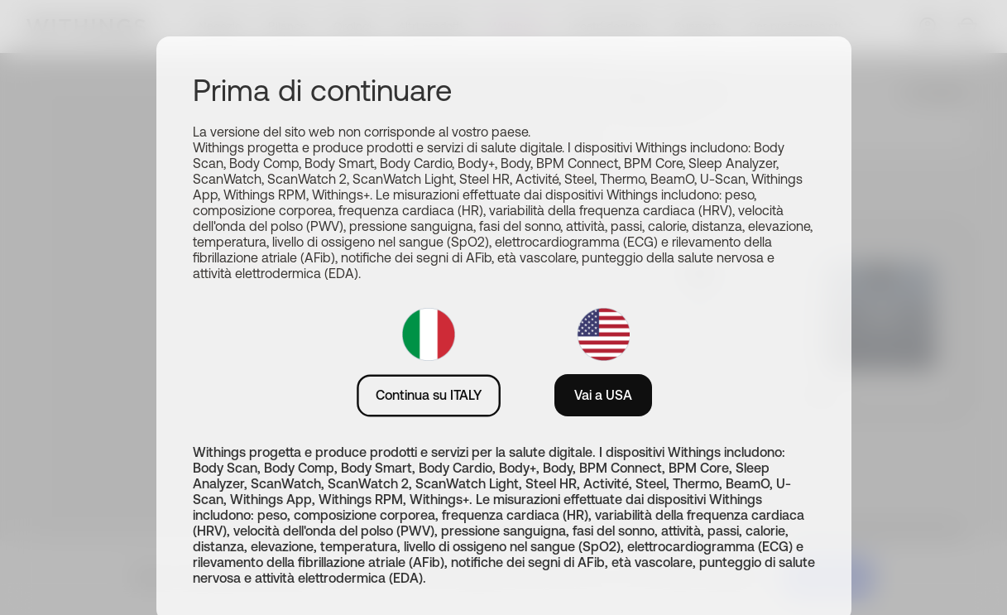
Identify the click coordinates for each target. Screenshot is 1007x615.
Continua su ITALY (429, 394)
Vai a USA (603, 394)
